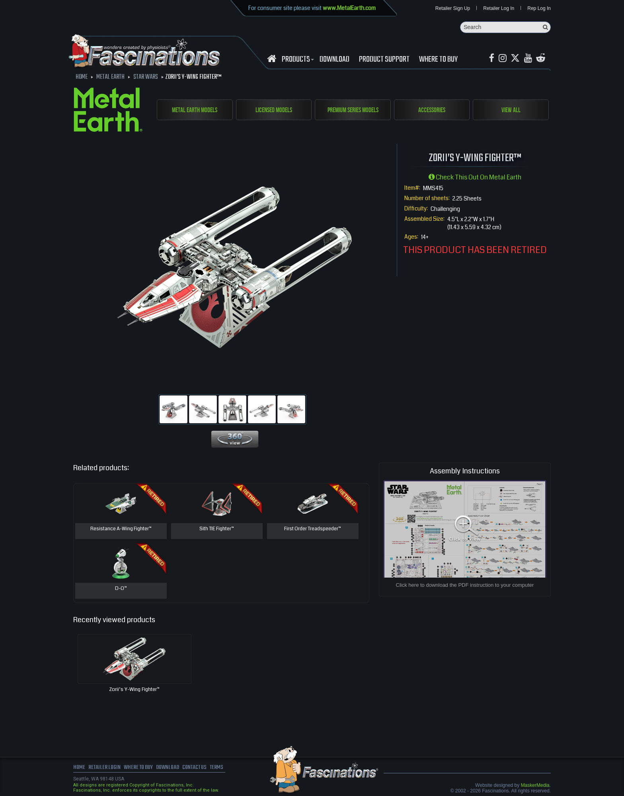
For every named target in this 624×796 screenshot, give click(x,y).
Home (79, 768)
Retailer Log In (498, 9)
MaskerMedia (535, 785)
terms (223, 768)
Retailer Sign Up (452, 9)
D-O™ (121, 589)
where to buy (140, 768)
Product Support (384, 60)
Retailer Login (104, 768)
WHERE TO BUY (438, 60)
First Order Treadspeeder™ (313, 529)
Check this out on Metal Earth (475, 177)
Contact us (200, 768)
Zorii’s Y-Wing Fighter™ (134, 689)
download (334, 60)
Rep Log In (539, 9)
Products (297, 60)
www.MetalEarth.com (349, 8)
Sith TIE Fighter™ (217, 529)
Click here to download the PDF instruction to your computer (465, 585)
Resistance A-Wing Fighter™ (121, 529)
